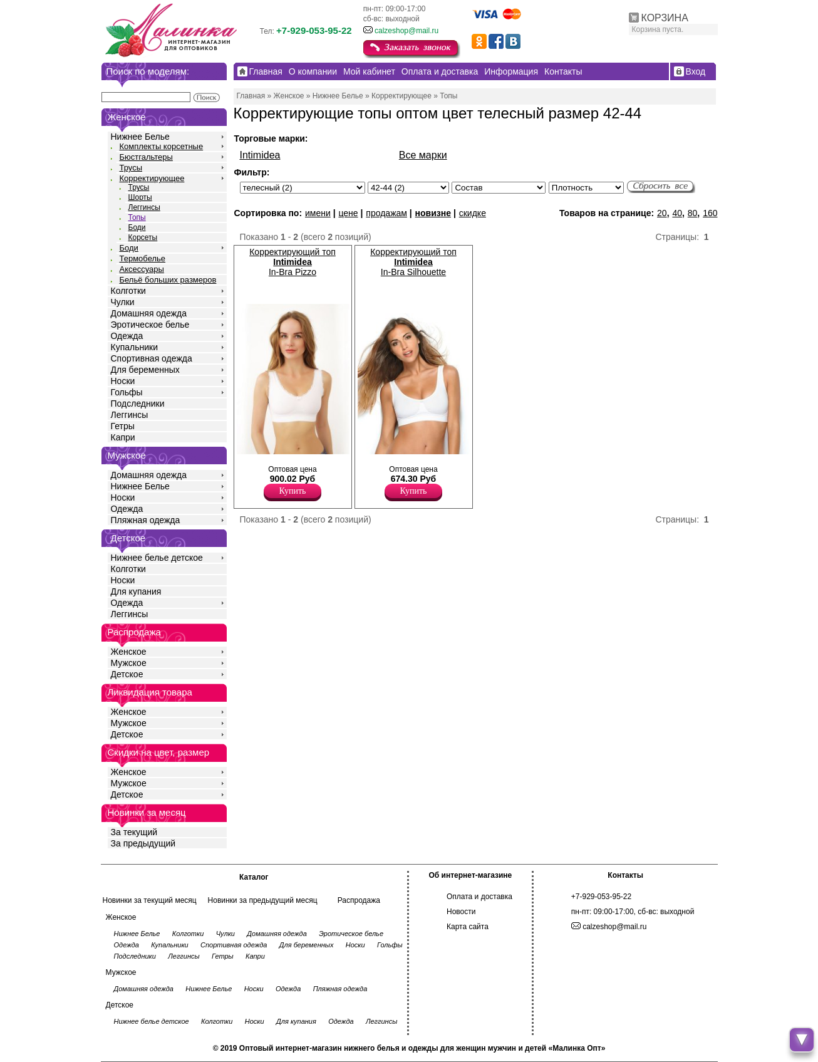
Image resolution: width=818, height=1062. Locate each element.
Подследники (138, 403)
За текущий (134, 832)
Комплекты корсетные (162, 146)
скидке (472, 213)
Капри (123, 437)
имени (318, 213)
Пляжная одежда (145, 520)
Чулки (123, 302)
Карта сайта (468, 926)
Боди (137, 227)
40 (677, 213)
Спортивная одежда (151, 358)
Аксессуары (142, 269)
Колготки (128, 291)
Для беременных (145, 370)
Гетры (123, 426)
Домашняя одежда (149, 313)
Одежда (127, 336)
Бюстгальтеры (146, 157)
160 (710, 213)
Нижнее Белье (140, 137)
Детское (128, 538)
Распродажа (359, 900)
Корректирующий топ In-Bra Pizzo (292, 262)
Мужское (129, 663)
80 (693, 213)
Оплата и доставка (479, 896)
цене (348, 213)
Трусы (131, 167)
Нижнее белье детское (157, 558)
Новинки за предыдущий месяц (263, 900)
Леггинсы (144, 207)
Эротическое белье (150, 325)
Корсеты (143, 237)
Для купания (136, 591)
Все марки (423, 155)
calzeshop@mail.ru (406, 30)
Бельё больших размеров (168, 279)
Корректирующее (152, 178)
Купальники (134, 347)
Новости (461, 911)
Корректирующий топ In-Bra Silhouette (413, 262)
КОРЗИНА (664, 18)
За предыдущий (143, 843)
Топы (137, 217)
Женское (129, 652)
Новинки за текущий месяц (150, 900)
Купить (292, 491)
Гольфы (127, 392)
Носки (123, 381)
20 (662, 213)
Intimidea (260, 155)
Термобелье (143, 258)
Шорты (140, 197)
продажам (386, 213)
